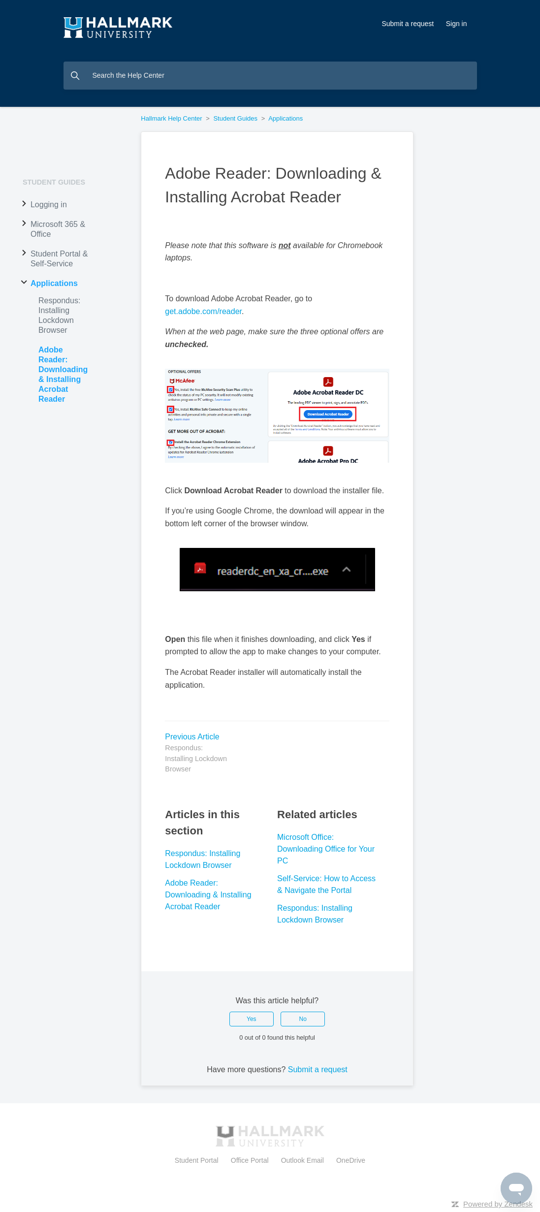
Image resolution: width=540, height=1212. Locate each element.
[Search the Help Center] (270, 76)
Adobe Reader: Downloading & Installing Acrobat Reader (208, 895)
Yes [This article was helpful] (251, 1019)
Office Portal (249, 1160)
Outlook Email (302, 1160)
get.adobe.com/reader (203, 311)
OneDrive (348, 1160)
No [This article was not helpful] (303, 1019)
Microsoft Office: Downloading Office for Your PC (326, 849)
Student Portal (198, 1160)
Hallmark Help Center (171, 118)
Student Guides (235, 118)
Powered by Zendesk (498, 1204)
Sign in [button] (456, 24)
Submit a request (407, 24)
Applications (285, 118)
